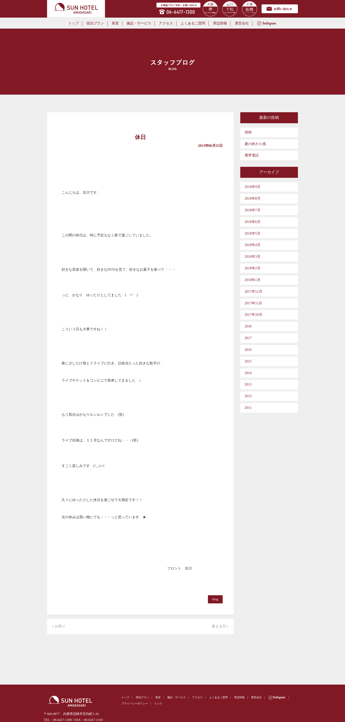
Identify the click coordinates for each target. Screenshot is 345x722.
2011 (248, 408)
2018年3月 (253, 256)
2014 (248, 373)
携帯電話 (252, 155)
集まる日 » (220, 626)
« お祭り (58, 626)
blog (215, 599)
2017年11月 (253, 303)
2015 (248, 361)
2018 (248, 326)
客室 (115, 23)
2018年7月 (253, 210)
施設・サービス (139, 23)
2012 (248, 396)
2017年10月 (253, 314)
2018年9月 (253, 187)
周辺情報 (220, 23)
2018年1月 (253, 280)
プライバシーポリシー (134, 703)
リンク (158, 703)
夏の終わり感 (255, 144)
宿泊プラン (95, 23)
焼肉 (248, 132)
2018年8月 (253, 198)
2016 (248, 349)
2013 (248, 384)
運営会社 (242, 23)
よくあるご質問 (193, 23)
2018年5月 (253, 233)
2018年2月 (253, 268)
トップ (73, 23)
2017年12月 (253, 291)
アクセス (166, 23)
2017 (248, 338)
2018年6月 (253, 222)
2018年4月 (253, 245)
